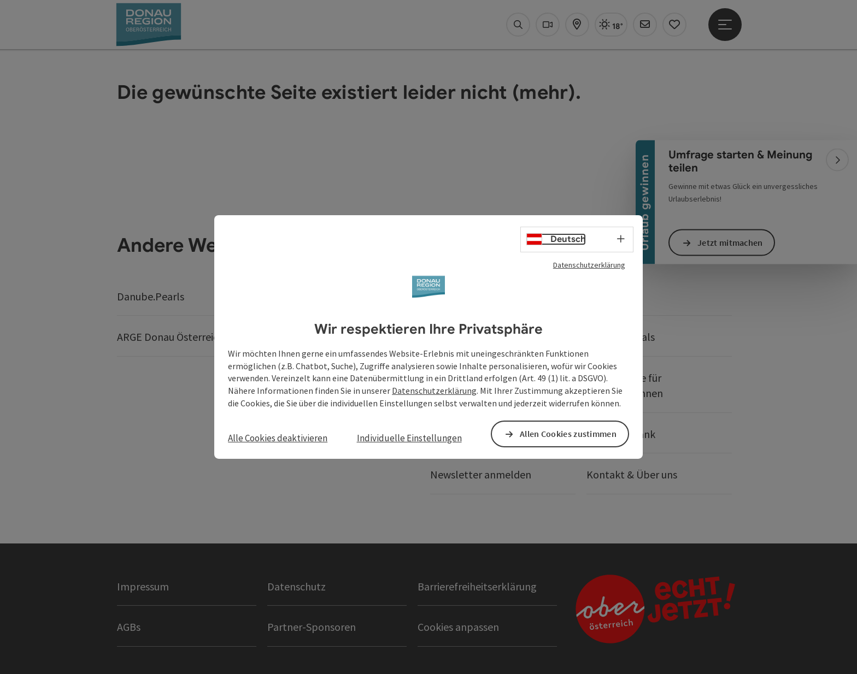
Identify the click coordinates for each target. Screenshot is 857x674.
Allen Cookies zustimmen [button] (568, 433)
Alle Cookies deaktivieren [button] (277, 438)
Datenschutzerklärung (589, 265)
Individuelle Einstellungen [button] (409, 438)
